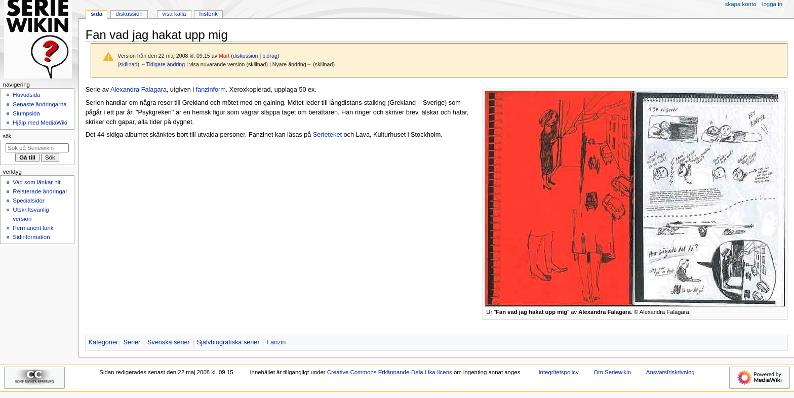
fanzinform (211, 89)
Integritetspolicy (558, 372)
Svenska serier (168, 342)
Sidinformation (31, 237)
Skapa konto (741, 4)
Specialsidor (28, 200)
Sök (7, 136)
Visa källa (174, 14)
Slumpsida (26, 113)
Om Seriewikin (612, 372)
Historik (209, 14)
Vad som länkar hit (36, 182)
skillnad (129, 64)
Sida (96, 14)
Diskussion (128, 14)
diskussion (245, 56)
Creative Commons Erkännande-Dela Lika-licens (389, 372)
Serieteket (327, 134)
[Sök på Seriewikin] (37, 147)
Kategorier (103, 342)
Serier (131, 342)
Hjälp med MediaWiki (40, 123)
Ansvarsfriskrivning (670, 372)
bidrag (269, 56)
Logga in (772, 4)
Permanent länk (33, 228)
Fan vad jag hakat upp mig (531, 312)
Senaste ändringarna (39, 104)
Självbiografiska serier (228, 342)
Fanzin (276, 342)
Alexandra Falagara (138, 89)
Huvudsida (26, 95)
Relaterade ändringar (40, 191)
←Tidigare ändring (163, 64)
